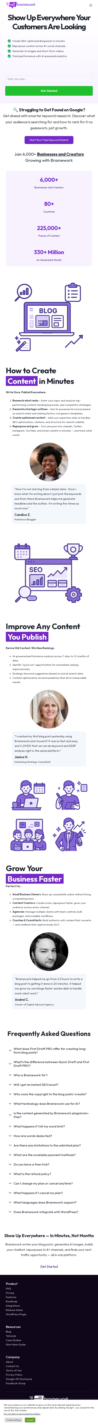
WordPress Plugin (16, 1314)
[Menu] (90, 5)
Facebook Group (15, 1383)
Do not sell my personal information (22, 1413)
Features (11, 1297)
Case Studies (13, 1340)
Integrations (13, 1305)
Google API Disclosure (19, 1379)
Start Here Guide (16, 1344)
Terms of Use (14, 1370)
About (9, 1361)
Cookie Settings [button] (13, 1420)
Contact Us (12, 1366)
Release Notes (14, 1310)
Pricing (10, 1292)
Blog (8, 1331)
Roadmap (11, 1301)
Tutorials (11, 1335)
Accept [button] (30, 1420)
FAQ (8, 1288)
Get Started (49, 90)
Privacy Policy (14, 1374)
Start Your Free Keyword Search (49, 140)
